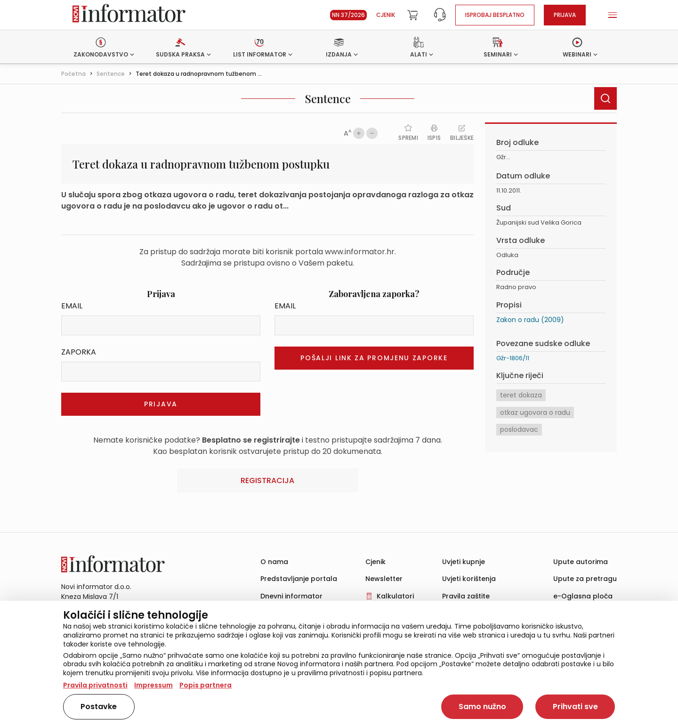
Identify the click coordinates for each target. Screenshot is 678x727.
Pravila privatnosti (95, 685)
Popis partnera (205, 685)
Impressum (153, 685)
